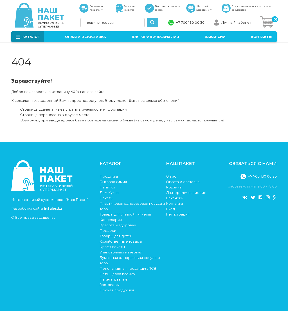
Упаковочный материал (121, 252)
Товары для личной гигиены (125, 214)
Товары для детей (116, 236)
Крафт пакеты (112, 247)
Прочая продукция (117, 290)
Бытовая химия (113, 182)
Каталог (28, 37)
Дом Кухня (109, 192)
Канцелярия (111, 220)
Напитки (107, 187)
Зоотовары (109, 285)
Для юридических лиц (155, 37)
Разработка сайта (36, 208)
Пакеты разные (114, 279)
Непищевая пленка (117, 274)
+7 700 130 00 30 (190, 23)
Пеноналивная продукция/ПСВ (128, 268)
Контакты (261, 37)
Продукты (109, 176)
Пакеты (106, 198)
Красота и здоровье (118, 225)
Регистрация (177, 214)
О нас (171, 176)
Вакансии (215, 37)
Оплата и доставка (85, 37)
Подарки (108, 230)
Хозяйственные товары (121, 241)
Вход (170, 209)
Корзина (174, 187)
